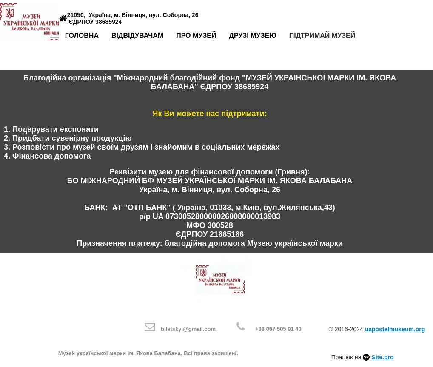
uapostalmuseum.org (395, 329)
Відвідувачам (137, 35)
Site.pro (382, 357)
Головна (82, 35)
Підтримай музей (322, 35)
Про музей (196, 35)
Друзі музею (252, 35)
